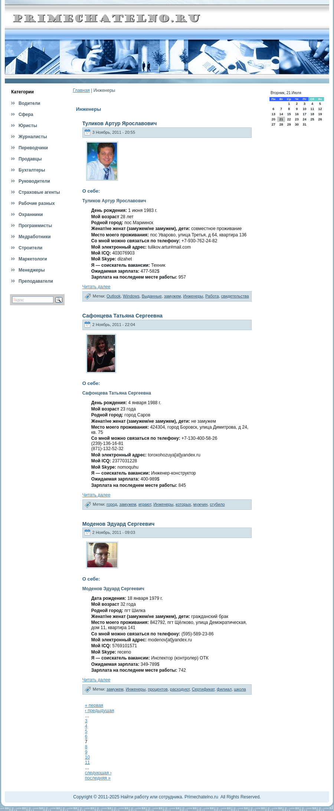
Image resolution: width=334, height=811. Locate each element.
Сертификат (203, 689)
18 (312, 114)
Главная (81, 90)
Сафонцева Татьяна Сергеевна (122, 316)
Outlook (114, 296)
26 (320, 119)
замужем (172, 296)
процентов (157, 689)
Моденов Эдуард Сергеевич (118, 524)
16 (297, 114)
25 (312, 119)
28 (281, 124)
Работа (212, 296)
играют (144, 504)
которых (183, 504)
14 (281, 114)
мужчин (200, 504)
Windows (131, 296)
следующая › (98, 772)
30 (297, 124)
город (112, 504)
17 (304, 114)
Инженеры (193, 296)
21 (281, 119)
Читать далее (96, 286)
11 (87, 762)
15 (289, 114)
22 (289, 119)
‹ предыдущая (99, 710)
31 (304, 124)
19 (320, 114)
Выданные (152, 296)
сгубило (217, 504)
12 (320, 109)
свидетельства (235, 296)
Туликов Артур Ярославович (119, 123)
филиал (224, 689)
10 (87, 757)
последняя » (98, 778)
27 (273, 124)
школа (240, 689)
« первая (94, 705)
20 (273, 119)
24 (304, 119)
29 (289, 124)
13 (273, 114)
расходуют (180, 689)
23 (297, 119)
